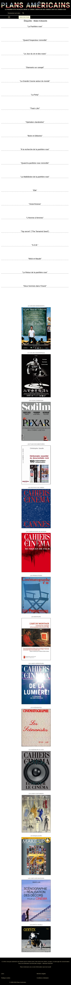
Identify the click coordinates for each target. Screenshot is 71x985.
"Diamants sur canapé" (35, 67)
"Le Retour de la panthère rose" (35, 272)
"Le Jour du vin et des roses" (34, 54)
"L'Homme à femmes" (35, 218)
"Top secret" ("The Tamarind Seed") (35, 231)
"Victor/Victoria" (35, 204)
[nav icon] (9, 17)
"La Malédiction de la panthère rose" (34, 177)
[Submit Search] (23, 13)
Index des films (24, 17)
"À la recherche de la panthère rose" (34, 149)
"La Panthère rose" (34, 26)
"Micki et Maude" (35, 259)
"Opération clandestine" (34, 122)
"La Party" (35, 95)
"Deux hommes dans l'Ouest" (35, 286)
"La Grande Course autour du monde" (35, 81)
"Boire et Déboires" (35, 136)
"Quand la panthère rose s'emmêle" (35, 163)
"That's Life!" (35, 108)
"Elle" (35, 190)
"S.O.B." (35, 245)
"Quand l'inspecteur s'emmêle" (35, 40)
